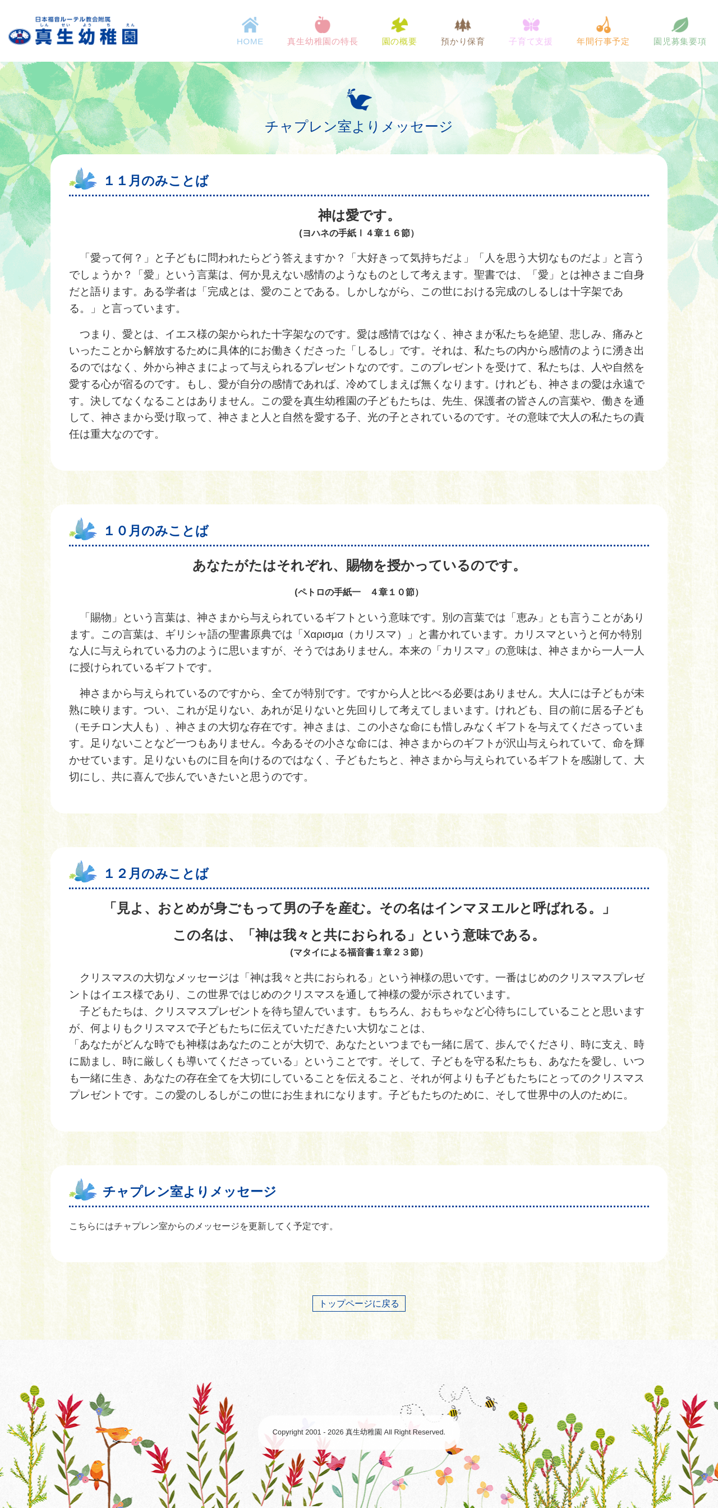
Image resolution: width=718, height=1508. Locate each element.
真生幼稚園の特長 (322, 31)
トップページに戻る (359, 1303)
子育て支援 (530, 31)
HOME (249, 31)
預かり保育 (462, 31)
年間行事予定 (602, 31)
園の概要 (399, 31)
